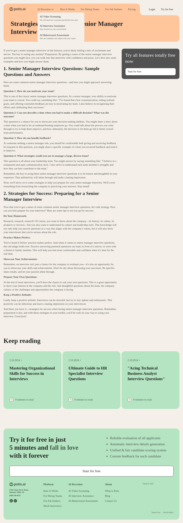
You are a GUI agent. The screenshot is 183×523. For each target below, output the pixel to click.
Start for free (134, 71)
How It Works (67, 9)
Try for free (167, 9)
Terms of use (155, 512)
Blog (107, 495)
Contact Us (111, 500)
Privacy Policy (168, 512)
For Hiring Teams (90, 9)
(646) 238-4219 (14, 495)
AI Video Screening (78, 490)
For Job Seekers (113, 9)
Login (152, 9)
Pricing (132, 9)
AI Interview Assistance (81, 495)
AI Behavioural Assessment (83, 500)
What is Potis (112, 490)
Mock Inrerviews (52, 505)
